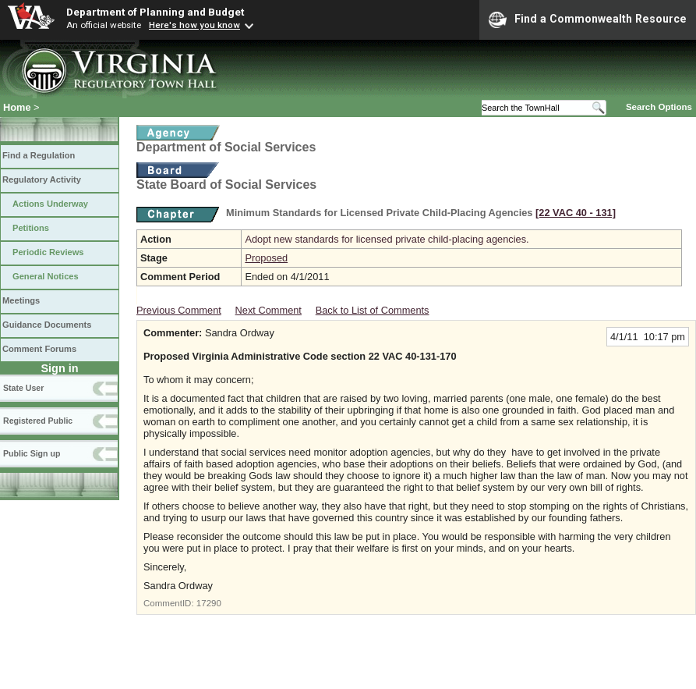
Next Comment (268, 310)
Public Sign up (31, 453)
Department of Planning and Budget (155, 11)
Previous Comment (178, 310)
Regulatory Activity (41, 179)
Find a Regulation (38, 155)
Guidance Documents (46, 324)
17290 (208, 603)
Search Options (659, 107)
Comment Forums (39, 348)
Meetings (21, 300)
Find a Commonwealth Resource (588, 19)
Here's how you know (194, 25)
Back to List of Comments (372, 310)
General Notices (45, 276)
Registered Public (37, 420)
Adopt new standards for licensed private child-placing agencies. (386, 239)
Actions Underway (50, 203)
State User (23, 387)
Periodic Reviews (48, 252)
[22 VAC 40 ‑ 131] (575, 212)
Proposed (266, 258)
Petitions (30, 228)
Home (17, 107)
